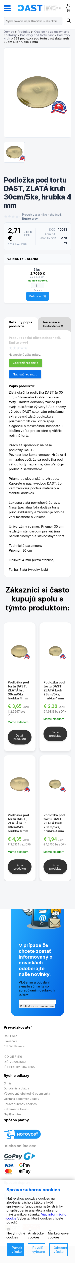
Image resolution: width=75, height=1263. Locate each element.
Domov (9, 31)
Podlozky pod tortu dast (37, 35)
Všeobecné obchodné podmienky (27, 1093)
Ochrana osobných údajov (21, 1098)
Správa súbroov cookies (20, 1104)
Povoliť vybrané (38, 1250)
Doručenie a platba (16, 1088)
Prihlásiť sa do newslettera (37, 1006)
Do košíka (37, 296)
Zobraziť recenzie (25, 362)
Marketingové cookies (58, 1233)
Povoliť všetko (17, 1250)
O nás (8, 1083)
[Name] (68, 21)
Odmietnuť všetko (61, 1250)
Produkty (24, 31)
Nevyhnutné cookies (15, 1233)
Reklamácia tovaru (16, 1109)
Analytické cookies (36, 1233)
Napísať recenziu (25, 374)
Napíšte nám (12, 1114)
